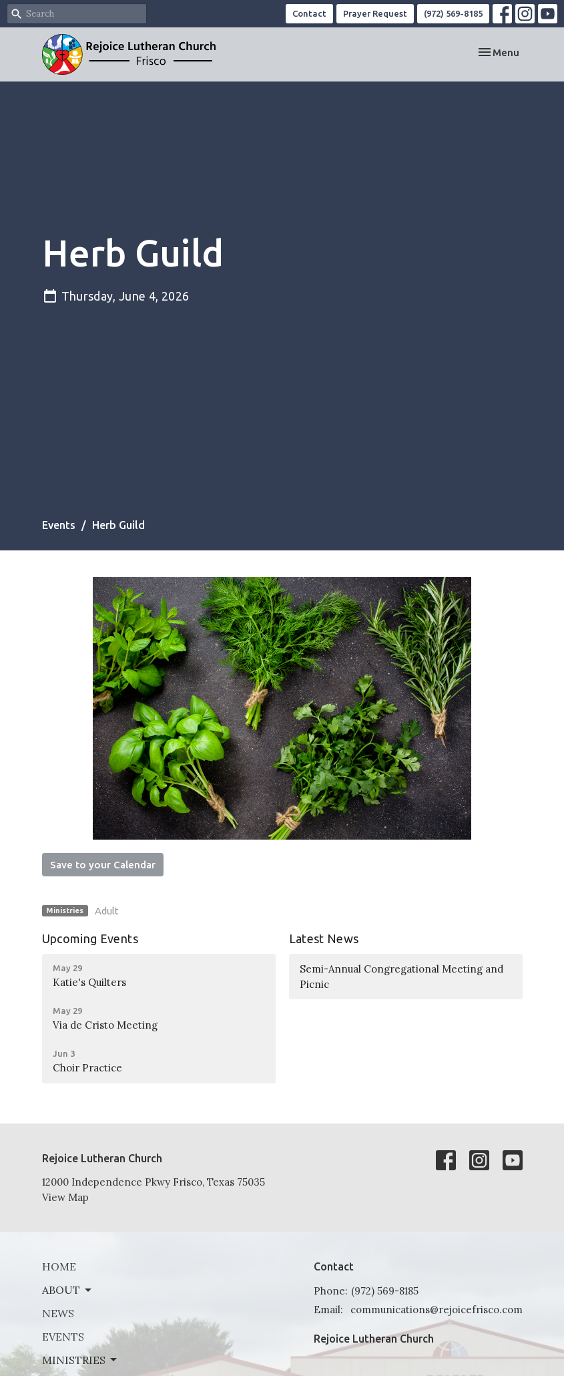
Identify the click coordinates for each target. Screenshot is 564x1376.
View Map (65, 1197)
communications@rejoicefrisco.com (436, 1309)
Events (58, 525)
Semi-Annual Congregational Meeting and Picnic (401, 977)
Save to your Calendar (103, 864)
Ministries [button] (80, 1360)
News (58, 1313)
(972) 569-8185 (453, 13)
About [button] (67, 1290)
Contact (309, 13)
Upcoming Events (90, 938)
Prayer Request (375, 13)
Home (59, 1266)
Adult (107, 910)
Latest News (324, 938)
